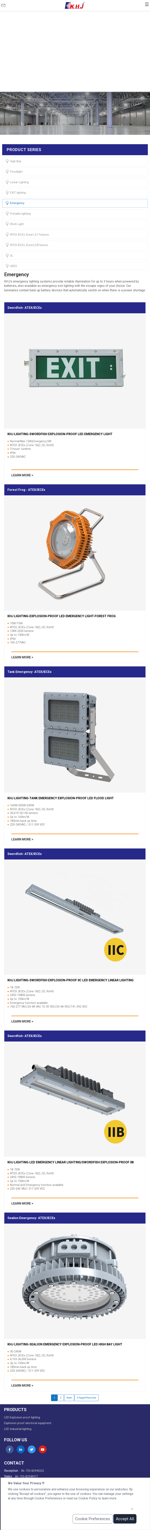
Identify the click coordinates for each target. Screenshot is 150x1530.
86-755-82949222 (32, 1471)
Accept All (125, 1518)
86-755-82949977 (26, 1476)
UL (9, 256)
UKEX (11, 266)
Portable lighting (18, 214)
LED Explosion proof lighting (22, 1417)
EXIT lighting (15, 193)
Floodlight (14, 172)
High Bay (13, 161)
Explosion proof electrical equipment (27, 1423)
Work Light (14, 224)
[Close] (132, 1509)
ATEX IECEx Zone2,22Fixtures (26, 245)
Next (69, 1397)
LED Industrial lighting (17, 1429)
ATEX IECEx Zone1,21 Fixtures (27, 235)
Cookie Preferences (92, 1518)
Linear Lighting (17, 182)
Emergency (14, 203)
